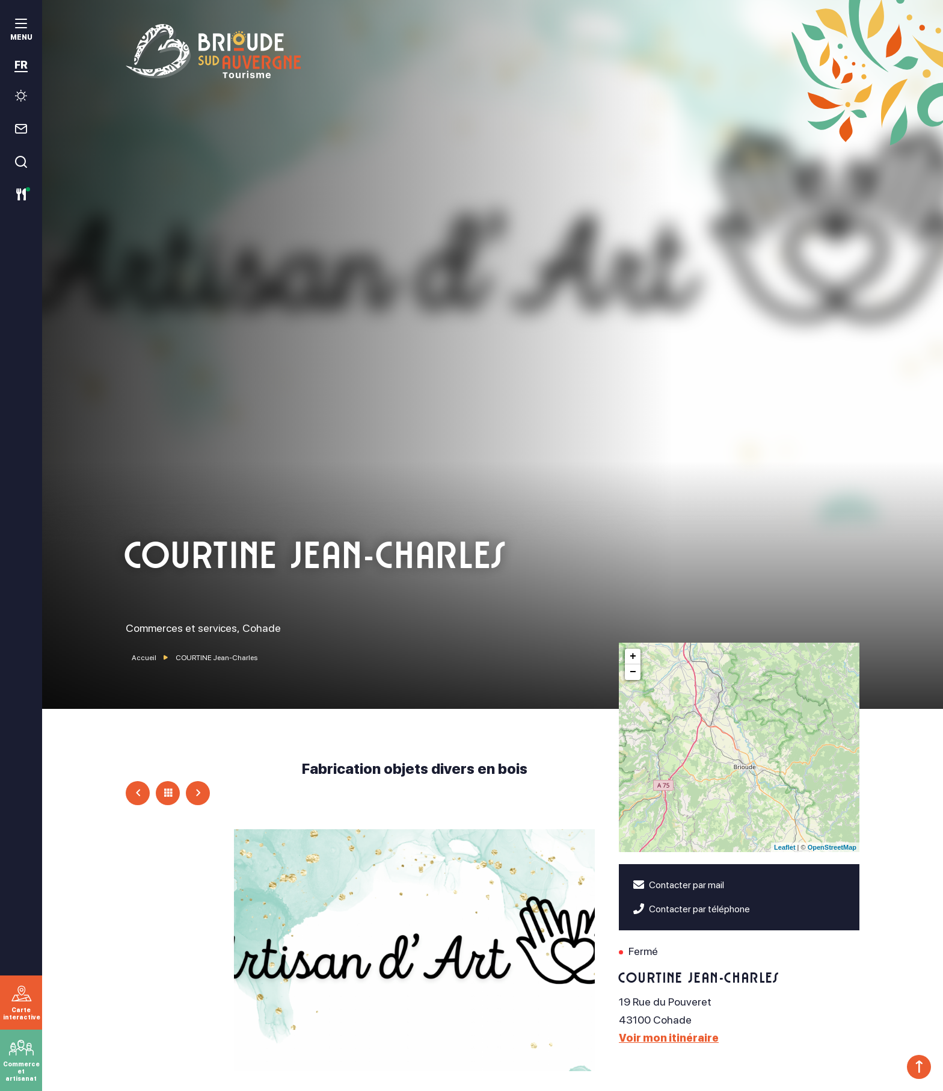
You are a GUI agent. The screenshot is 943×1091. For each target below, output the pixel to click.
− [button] (633, 672)
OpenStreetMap (832, 847)
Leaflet (784, 847)
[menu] (21, 31)
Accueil (144, 658)
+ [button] (633, 656)
